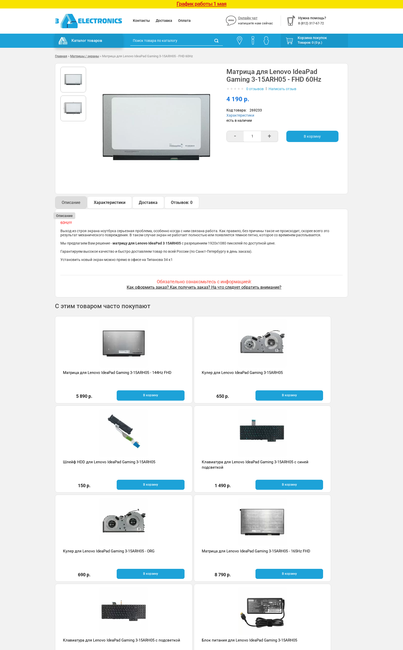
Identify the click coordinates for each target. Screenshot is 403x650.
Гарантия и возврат (71, 569)
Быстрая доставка (88, 518)
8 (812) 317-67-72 (219, 575)
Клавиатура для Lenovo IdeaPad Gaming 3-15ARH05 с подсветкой (235, 467)
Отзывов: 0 (182, 202)
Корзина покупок (312, 38)
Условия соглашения (72, 576)
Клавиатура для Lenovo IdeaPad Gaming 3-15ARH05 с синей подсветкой (308, 378)
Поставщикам (67, 584)
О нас (59, 561)
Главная (61, 56)
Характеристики (240, 115)
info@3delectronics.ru (252, 575)
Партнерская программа (76, 592)
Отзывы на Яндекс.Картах (303, 569)
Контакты (141, 20)
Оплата (184, 20)
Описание (71, 202)
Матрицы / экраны (84, 56)
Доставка (164, 20)
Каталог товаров (80, 41)
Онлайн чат (248, 18)
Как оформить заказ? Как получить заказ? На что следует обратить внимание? (204, 287)
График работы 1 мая (201, 4)
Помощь (137, 569)
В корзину (312, 136)
